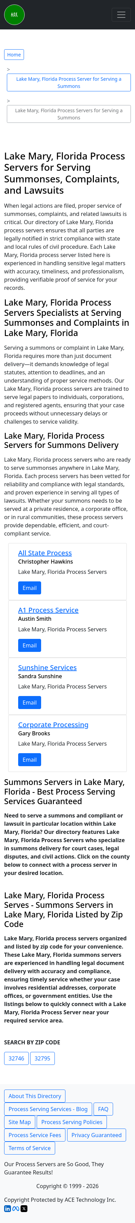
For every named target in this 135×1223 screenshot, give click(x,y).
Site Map (20, 1122)
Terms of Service (30, 1148)
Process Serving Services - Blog (48, 1109)
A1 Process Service (48, 610)
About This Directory (35, 1096)
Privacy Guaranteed (97, 1135)
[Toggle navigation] (121, 15)
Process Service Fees (35, 1135)
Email (30, 588)
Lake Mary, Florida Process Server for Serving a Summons (69, 82)
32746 (16, 1058)
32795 (42, 1058)
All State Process (45, 552)
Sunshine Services (47, 667)
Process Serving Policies (71, 1122)
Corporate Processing (53, 724)
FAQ (103, 1109)
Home (14, 54)
